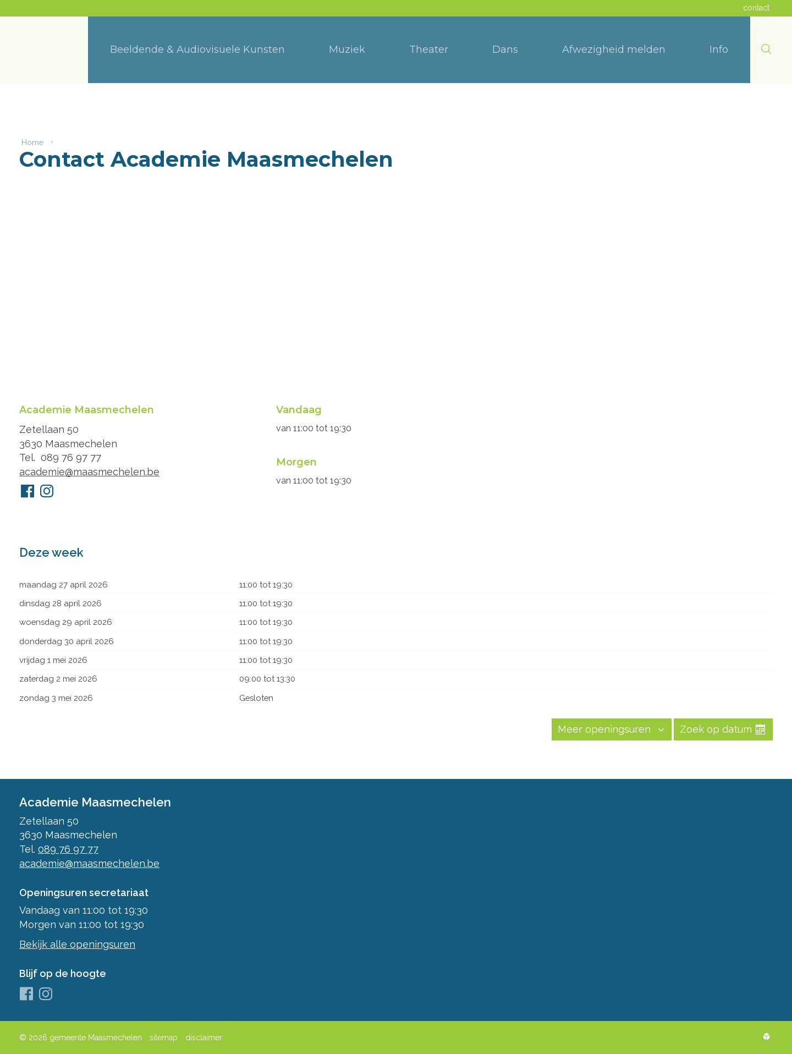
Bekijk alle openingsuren (77, 944)
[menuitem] (197, 50)
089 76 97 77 (71, 453)
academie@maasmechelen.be (89, 468)
